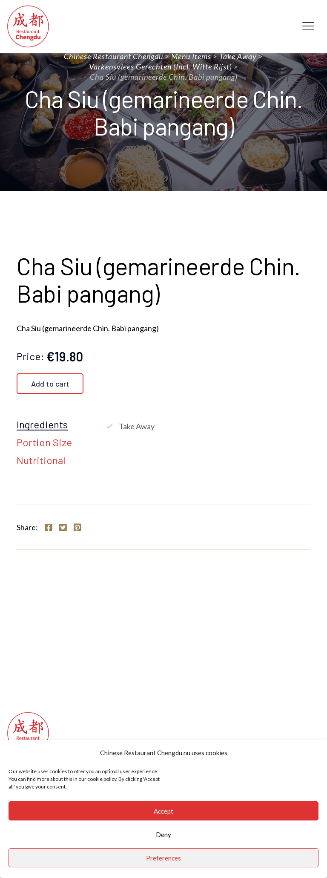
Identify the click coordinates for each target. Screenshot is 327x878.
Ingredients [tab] (42, 424)
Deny (163, 834)
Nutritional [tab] (41, 460)
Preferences (163, 858)
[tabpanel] (207, 426)
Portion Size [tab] (44, 442)
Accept (163, 811)
